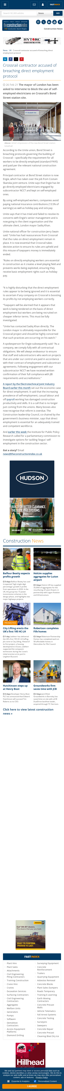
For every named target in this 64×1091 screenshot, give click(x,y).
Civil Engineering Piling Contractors (16, 975)
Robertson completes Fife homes (46, 630)
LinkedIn (49, 22)
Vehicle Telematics (46, 1011)
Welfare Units (13, 1008)
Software (11, 1019)
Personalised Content (45, 1081)
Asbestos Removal (46, 980)
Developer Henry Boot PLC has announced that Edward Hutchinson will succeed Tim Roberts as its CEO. (16, 698)
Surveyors (42, 1021)
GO (58, 13)
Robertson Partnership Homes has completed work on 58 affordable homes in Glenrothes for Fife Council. (46, 640)
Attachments (13, 970)
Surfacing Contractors (18, 994)
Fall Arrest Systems (46, 1014)
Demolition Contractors (12, 1024)
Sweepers (42, 1025)
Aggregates (12, 1004)
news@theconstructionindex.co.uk (22, 454)
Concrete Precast (45, 1032)
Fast (55, 4)
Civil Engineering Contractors (15, 999)
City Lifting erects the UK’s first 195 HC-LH (15, 630)
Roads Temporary (46, 991)
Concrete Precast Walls (45, 1006)
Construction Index (15, 26)
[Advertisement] (32, 817)
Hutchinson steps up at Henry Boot (15, 687)
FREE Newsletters (34, 4)
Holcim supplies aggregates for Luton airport (45, 577)
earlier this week (17, 432)
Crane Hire (12, 984)
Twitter (43, 22)
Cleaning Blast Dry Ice (48, 1036)
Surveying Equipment (48, 963)
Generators (12, 1011)
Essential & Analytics (18, 1081)
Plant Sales (12, 967)
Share (5, 59)
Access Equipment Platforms (16, 1030)
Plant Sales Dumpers (47, 987)
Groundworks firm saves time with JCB (45, 687)
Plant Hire (12, 963)
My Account (42, 4)
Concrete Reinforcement (44, 968)
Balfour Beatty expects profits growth (16, 575)
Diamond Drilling (15, 1035)
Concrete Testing (45, 1018)
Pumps (10, 1015)
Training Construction (18, 980)
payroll (11, 399)
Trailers (41, 973)
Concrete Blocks (45, 984)
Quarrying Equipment (48, 976)
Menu (4, 4)
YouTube (54, 22)
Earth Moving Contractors (43, 999)
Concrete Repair (45, 1029)
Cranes (10, 987)
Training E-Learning (47, 994)
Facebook (60, 22)
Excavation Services (16, 991)
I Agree (32, 1086)
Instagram (38, 22)
